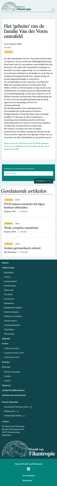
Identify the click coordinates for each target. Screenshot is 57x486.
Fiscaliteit (8, 295)
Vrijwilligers (9, 330)
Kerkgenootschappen (13, 308)
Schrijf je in (43, 181)
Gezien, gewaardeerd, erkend (22, 248)
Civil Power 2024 (11, 357)
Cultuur (7, 277)
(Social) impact (10, 321)
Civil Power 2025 (11, 349)
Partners (6, 362)
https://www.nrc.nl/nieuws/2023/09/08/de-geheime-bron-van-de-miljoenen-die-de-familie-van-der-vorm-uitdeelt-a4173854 (27, 146)
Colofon (7, 376)
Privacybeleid (28, 476)
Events (5, 344)
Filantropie (9, 290)
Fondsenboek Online (14, 416)
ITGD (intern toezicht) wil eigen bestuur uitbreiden (24, 206)
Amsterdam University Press (18, 407)
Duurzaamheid (10, 281)
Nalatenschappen (11, 312)
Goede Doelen (10, 286)
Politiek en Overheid (13, 316)
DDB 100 (6, 339)
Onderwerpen (8, 268)
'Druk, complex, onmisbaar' (21, 228)
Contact (7, 381)
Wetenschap (9, 334)
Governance (9, 299)
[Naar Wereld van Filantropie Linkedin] (28, 469)
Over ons (6, 367)
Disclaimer (27, 481)
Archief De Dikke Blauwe (13, 390)
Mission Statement (12, 372)
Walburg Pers (11, 411)
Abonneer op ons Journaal (13, 395)
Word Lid (6, 386)
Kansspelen (9, 303)
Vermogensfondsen (12, 325)
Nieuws (5, 263)
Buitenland (8, 273)
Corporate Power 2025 (14, 353)
